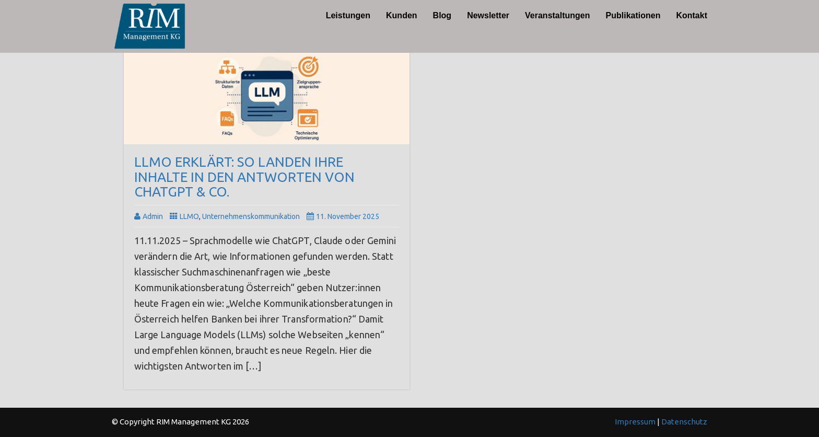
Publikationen (633, 15)
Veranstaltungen (557, 15)
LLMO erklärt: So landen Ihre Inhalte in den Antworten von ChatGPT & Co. (244, 176)
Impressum (636, 421)
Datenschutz (684, 421)
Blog (442, 15)
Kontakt (691, 15)
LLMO (189, 216)
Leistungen (348, 15)
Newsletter (488, 15)
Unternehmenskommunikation (251, 216)
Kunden (401, 15)
